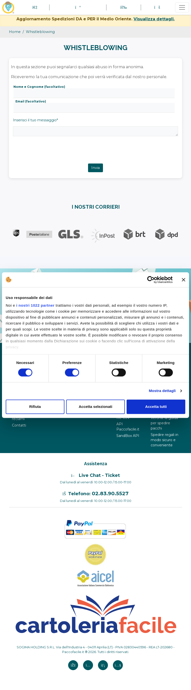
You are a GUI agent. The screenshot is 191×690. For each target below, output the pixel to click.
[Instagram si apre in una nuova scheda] (88, 665)
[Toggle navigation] (182, 7)
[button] (78, 7)
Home (15, 32)
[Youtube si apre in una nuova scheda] (118, 665)
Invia (95, 167)
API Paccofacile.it (127, 426)
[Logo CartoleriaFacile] (95, 613)
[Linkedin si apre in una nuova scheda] (103, 665)
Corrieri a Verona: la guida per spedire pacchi (164, 420)
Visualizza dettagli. (154, 19)
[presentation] (49, 154)
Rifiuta (35, 406)
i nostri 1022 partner (35, 305)
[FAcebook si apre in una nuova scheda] (73, 665)
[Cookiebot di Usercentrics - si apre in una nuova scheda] (151, 279)
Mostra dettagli (162, 391)
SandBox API (127, 435)
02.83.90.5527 (110, 493)
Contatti (19, 425)
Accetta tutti (156, 406)
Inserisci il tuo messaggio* (35, 120)
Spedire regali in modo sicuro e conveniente (164, 439)
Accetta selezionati (95, 406)
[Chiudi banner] (183, 279)
